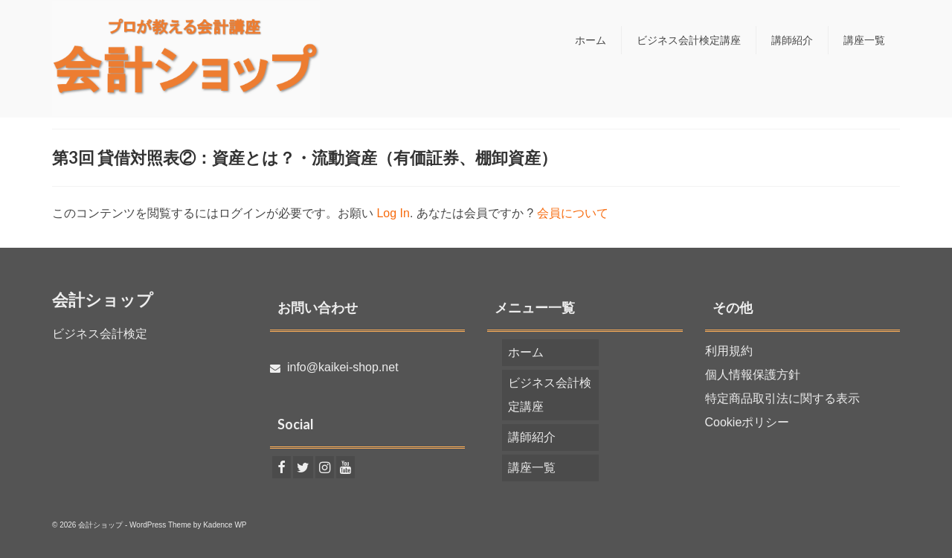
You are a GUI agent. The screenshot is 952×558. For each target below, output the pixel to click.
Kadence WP (224, 525)
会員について (572, 213)
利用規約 (729, 350)
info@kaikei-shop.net (334, 367)
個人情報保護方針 (752, 374)
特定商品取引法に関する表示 (782, 398)
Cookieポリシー (747, 422)
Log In (392, 213)
